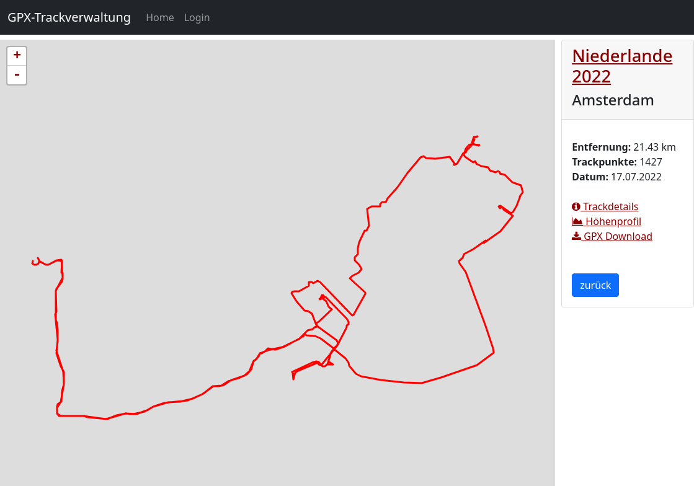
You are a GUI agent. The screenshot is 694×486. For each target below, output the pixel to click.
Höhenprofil (606, 221)
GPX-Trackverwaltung (69, 17)
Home (162, 16)
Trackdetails (605, 206)
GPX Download (612, 236)
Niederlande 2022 (622, 65)
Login (197, 17)
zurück (595, 285)
